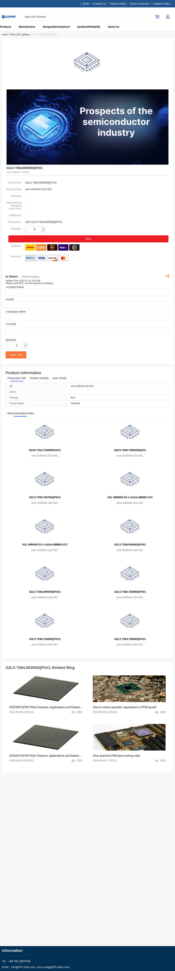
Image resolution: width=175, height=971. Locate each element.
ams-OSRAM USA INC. (38, 189)
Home (5, 34)
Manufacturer (27, 26)
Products (5, 26)
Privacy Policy (118, 3)
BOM (86, 3)
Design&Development (56, 26)
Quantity (11, 339)
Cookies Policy (161, 3)
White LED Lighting (20, 34)
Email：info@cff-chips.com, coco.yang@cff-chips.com (36, 967)
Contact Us (99, 3)
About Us (113, 26)
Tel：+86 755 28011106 (16, 961)
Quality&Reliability (88, 26)
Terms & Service (139, 3)
